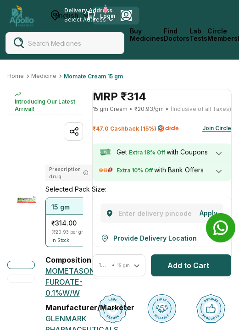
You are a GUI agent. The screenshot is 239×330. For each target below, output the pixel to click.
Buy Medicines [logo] (147, 35)
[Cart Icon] (91, 15)
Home (15, 75)
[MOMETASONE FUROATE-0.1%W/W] (72, 281)
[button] (71, 222)
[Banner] (220, 227)
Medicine (43, 75)
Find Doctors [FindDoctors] (176, 35)
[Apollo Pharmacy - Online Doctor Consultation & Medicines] (22, 16)
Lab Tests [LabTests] (198, 35)
